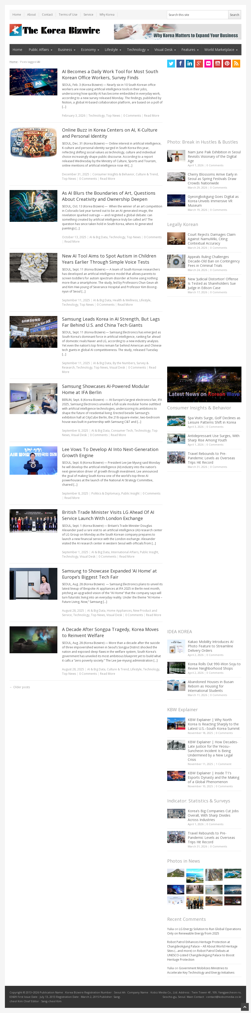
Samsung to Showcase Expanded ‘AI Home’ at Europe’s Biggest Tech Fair (109, 574)
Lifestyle (111, 49)
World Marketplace (219, 49)
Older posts (20, 687)
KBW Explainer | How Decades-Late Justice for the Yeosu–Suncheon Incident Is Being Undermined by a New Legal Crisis (213, 751)
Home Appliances (119, 610)
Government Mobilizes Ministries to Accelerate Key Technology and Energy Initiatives (200, 970)
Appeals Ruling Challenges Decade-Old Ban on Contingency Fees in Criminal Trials (214, 261)
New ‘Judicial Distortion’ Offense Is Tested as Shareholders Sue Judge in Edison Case (213, 283)
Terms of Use (68, 14)
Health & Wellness (125, 300)
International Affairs (124, 552)
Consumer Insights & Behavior (113, 174)
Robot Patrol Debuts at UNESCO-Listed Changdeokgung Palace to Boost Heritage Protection (200, 955)
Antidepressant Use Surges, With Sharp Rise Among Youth (213, 437)
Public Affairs (39, 49)
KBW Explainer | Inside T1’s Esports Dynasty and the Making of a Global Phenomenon (213, 777)
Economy (88, 49)
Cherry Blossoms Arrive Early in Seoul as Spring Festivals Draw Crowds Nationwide (212, 178)
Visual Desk (163, 49)
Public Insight (130, 493)
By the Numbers (124, 363)
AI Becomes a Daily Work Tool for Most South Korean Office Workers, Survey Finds (110, 74)
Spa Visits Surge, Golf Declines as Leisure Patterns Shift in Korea (214, 420)
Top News (113, 115)
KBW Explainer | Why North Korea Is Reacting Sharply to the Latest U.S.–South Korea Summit (214, 724)
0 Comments (215, 165)
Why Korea (107, 14)
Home (17, 14)
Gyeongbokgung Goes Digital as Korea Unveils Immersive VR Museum (213, 201)
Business (65, 49)
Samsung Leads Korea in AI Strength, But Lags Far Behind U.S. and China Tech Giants (111, 322)
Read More (151, 115)
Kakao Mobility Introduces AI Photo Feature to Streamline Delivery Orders (210, 646)
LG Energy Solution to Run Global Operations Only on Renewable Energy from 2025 (204, 931)
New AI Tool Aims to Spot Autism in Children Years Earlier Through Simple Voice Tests (109, 259)
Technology (136, 49)
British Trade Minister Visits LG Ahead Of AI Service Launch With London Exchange (108, 515)
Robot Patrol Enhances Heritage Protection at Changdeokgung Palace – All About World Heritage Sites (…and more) (202, 946)
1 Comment (223, 764)
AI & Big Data (98, 237)
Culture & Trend (147, 174)
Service (88, 14)
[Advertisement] (204, 104)
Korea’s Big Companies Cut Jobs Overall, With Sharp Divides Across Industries (213, 815)
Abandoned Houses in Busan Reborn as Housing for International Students (211, 686)
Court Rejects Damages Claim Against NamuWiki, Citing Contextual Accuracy (212, 239)
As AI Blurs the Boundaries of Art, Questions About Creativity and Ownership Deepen (108, 196)
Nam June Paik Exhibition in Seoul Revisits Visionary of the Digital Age (214, 156)
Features (188, 49)
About (31, 14)
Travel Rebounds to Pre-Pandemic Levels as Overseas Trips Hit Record (211, 458)
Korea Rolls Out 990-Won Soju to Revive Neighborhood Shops (214, 666)
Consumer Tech (122, 430)
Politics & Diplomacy (105, 493)
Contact (47, 14)
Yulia (170, 929)
